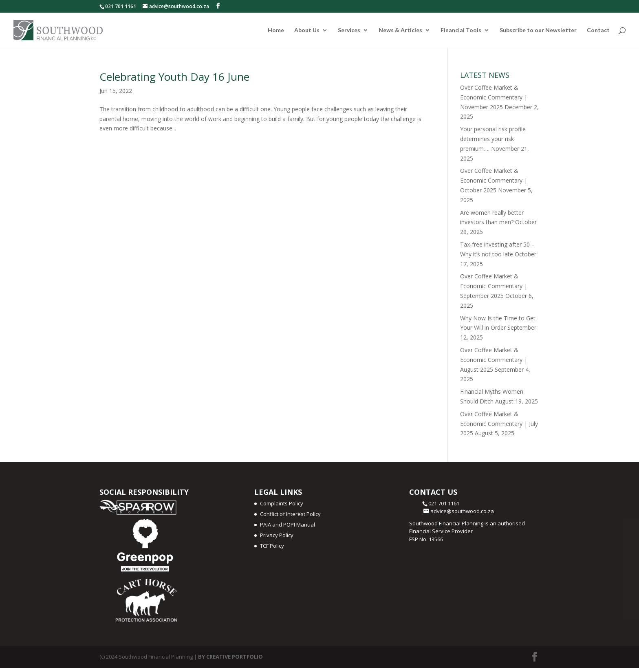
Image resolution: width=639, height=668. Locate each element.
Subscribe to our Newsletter (538, 30)
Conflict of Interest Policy (290, 514)
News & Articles (400, 30)
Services (349, 30)
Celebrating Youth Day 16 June (174, 76)
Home (276, 30)
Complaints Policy (281, 503)
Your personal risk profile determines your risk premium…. (493, 138)
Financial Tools (461, 30)
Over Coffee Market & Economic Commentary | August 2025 (493, 359)
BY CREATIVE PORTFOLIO (230, 656)
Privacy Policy (276, 535)
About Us (307, 30)
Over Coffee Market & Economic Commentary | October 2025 (493, 180)
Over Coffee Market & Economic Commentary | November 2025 (493, 97)
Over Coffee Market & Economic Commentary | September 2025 (493, 286)
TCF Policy (272, 545)
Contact (598, 30)
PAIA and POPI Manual (287, 524)
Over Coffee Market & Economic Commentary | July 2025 (499, 423)
